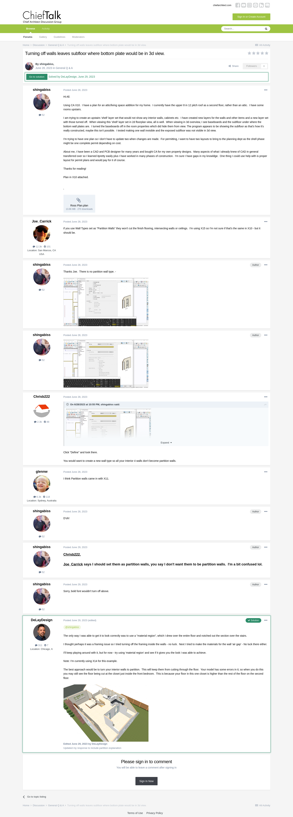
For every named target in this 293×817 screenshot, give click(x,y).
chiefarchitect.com (222, 5)
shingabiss (46, 64)
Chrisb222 (41, 396)
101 (47, 246)
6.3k (37, 496)
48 (46, 421)
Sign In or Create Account (251, 16)
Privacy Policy (154, 813)
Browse (30, 30)
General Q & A (64, 67)
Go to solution (36, 76)
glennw (42, 471)
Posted (75, 90)
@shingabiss (72, 627)
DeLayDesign (41, 620)
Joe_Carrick (41, 221)
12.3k (37, 246)
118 (46, 496)
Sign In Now (146, 781)
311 (38, 645)
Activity (45, 28)
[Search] (241, 28)
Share (234, 66)
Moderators (78, 37)
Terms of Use (135, 813)
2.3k (38, 421)
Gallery (43, 37)
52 (42, 115)
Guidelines (59, 37)
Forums (27, 37)
